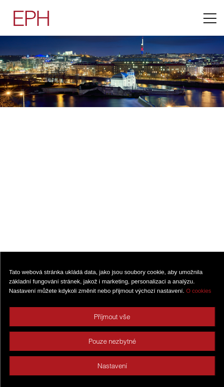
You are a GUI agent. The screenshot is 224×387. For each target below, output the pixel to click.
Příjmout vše (112, 316)
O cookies (198, 291)
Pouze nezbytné (112, 341)
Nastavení (112, 366)
